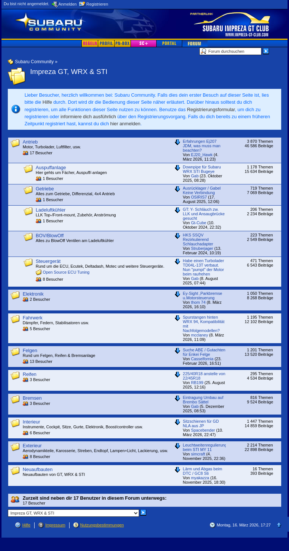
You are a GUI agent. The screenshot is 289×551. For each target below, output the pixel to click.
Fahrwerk (32, 317)
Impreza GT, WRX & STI (68, 71)
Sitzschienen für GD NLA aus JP (201, 423)
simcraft (198, 454)
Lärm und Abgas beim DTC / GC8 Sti (202, 471)
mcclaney (199, 335)
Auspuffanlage (51, 167)
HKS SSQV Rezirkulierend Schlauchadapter (198, 239)
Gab (195, 176)
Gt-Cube (198, 222)
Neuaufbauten (37, 469)
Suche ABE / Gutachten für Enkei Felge (204, 352)
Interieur (31, 422)
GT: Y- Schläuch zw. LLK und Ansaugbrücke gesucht (204, 213)
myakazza (200, 478)
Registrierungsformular (211, 109)
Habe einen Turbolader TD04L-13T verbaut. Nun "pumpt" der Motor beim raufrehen (203, 267)
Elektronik (33, 294)
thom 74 (198, 302)
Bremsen (32, 398)
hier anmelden (125, 123)
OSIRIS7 (199, 197)
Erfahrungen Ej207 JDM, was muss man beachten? (202, 145)
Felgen (30, 350)
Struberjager (202, 248)
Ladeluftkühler (50, 210)
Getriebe (45, 188)
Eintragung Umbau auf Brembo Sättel (203, 399)
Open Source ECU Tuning (66, 272)
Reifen (29, 374)
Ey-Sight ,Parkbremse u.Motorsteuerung (202, 295)
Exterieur (32, 445)
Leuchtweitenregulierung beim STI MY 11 (205, 447)
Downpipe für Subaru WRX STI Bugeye (202, 169)
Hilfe (47, 102)
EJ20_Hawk (201, 154)
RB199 (197, 382)
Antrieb (30, 142)
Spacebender (203, 430)
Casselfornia (202, 359)
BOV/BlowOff (50, 235)
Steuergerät (48, 261)
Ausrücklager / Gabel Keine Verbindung (202, 190)
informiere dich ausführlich (88, 116)
